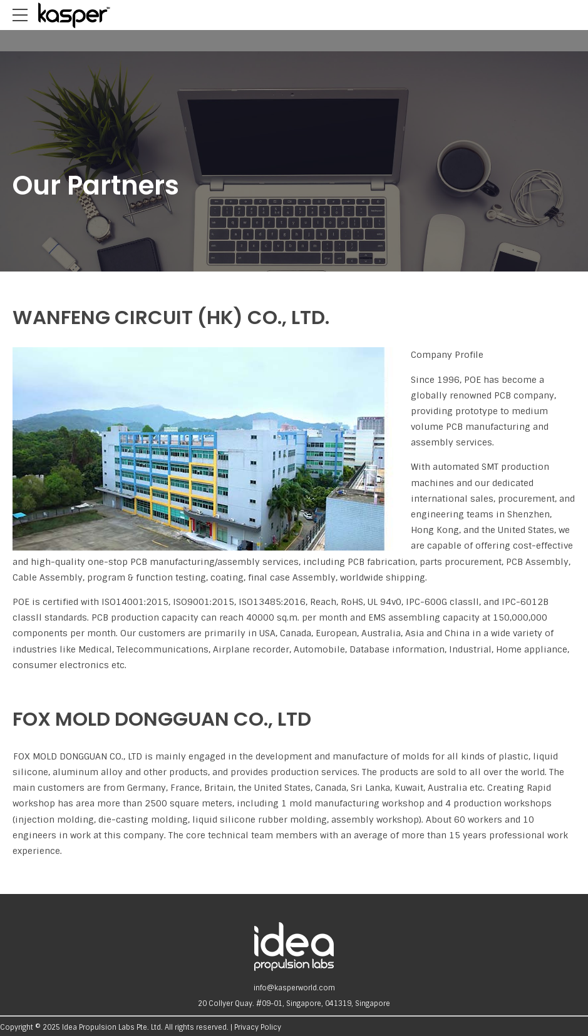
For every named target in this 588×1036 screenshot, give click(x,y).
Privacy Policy (257, 1027)
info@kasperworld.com (294, 987)
